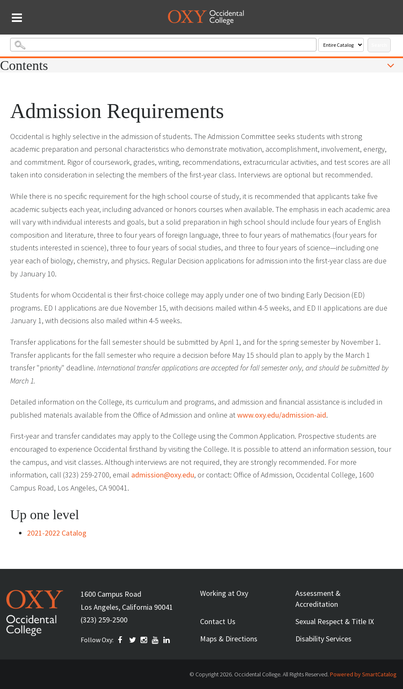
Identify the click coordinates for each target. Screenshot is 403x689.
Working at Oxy (224, 593)
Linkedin (167, 640)
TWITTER (133, 640)
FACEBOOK (121, 640)
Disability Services (323, 638)
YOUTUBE (156, 640)
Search (379, 45)
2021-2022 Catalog (57, 533)
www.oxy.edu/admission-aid (281, 415)
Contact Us (217, 621)
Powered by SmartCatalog (363, 674)
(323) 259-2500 (104, 620)
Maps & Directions (228, 638)
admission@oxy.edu (162, 475)
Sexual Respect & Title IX (334, 621)
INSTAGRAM (144, 640)
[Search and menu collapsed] (17, 18)
